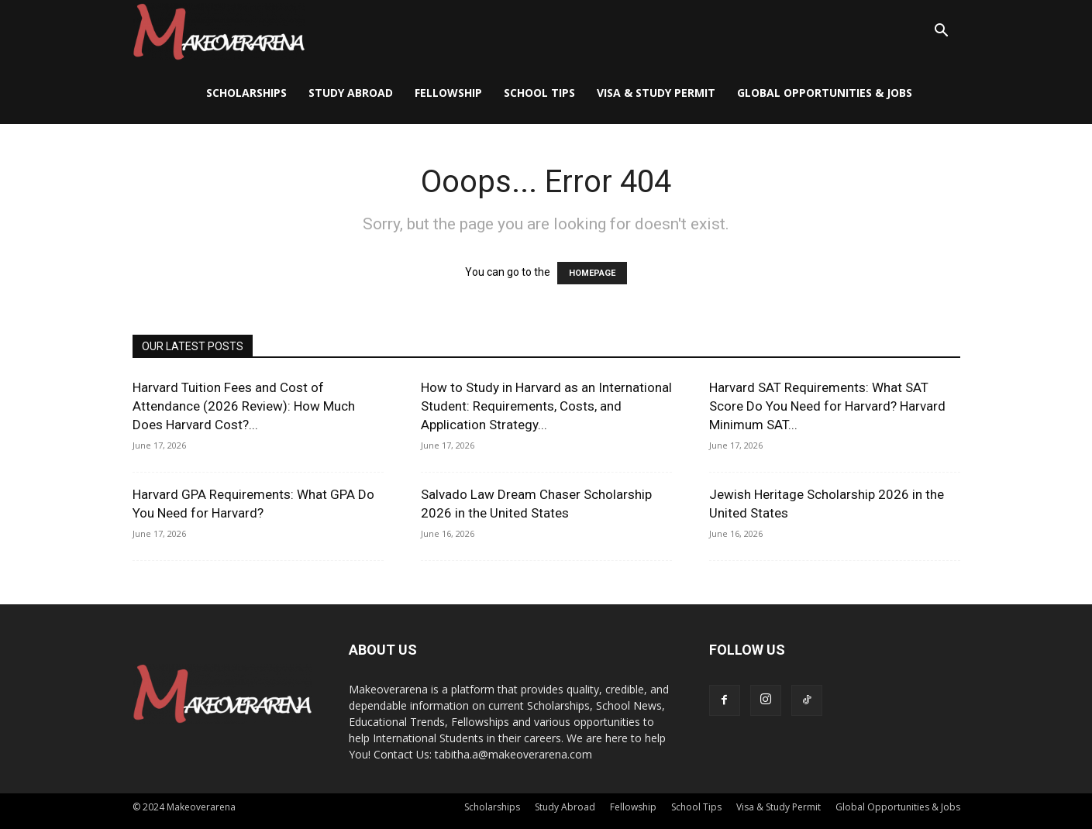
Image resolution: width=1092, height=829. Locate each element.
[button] (941, 32)
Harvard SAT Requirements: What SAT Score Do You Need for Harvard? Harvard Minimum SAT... (827, 406)
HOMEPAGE (592, 273)
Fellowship (448, 92)
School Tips (539, 92)
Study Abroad (350, 92)
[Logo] (219, 31)
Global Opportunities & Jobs (824, 92)
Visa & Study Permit (656, 92)
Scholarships (246, 92)
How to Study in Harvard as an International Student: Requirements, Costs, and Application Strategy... (546, 406)
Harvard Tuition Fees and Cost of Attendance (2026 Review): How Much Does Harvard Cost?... (244, 406)
